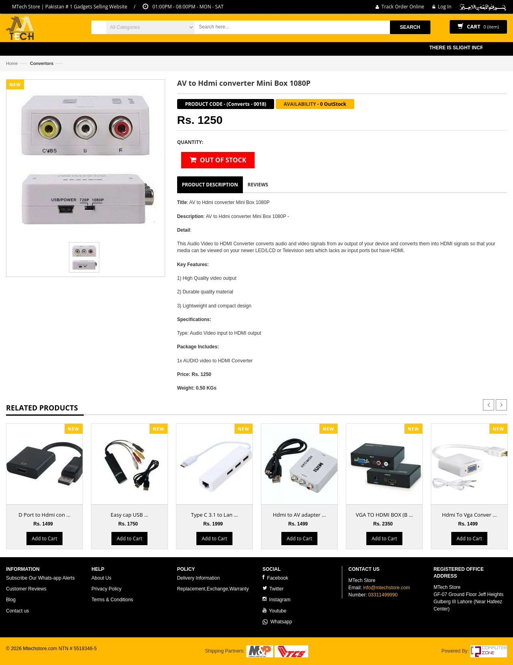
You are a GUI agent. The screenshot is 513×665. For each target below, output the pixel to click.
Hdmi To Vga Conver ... (469, 514)
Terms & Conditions (112, 599)
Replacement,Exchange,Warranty (213, 589)
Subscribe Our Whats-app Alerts (40, 578)
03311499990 (383, 595)
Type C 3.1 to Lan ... (214, 514)
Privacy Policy (106, 589)
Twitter (273, 589)
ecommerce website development (42, 655)
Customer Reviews (26, 589)
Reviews (258, 184)
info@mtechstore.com (386, 587)
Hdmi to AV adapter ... (299, 514)
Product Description (210, 184)
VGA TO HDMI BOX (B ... (384, 514)
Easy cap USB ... (129, 514)
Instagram (277, 599)
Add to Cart (44, 538)
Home (12, 63)
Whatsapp (277, 622)
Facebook (275, 578)
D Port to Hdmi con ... (44, 514)
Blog (11, 599)
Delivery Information (198, 578)
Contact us (17, 611)
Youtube (275, 611)
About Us (101, 578)
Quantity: (190, 142)
